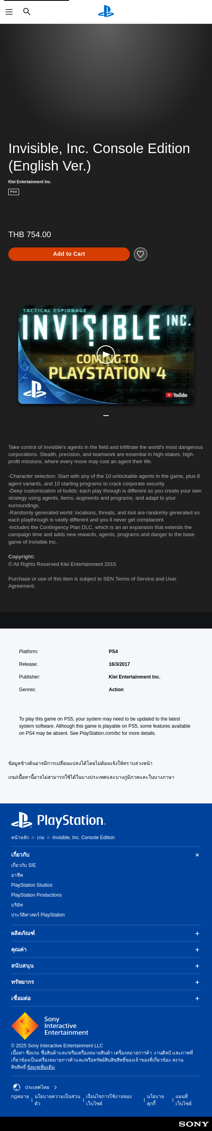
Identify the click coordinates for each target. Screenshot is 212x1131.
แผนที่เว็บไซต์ (183, 1100)
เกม (40, 837)
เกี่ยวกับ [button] (106, 855)
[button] (106, 354)
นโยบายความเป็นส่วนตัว (57, 1100)
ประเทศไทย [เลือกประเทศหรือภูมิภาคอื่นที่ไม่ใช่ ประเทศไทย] (35, 1087)
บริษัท (17, 905)
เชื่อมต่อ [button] (106, 998)
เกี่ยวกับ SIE (23, 865)
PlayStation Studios (31, 885)
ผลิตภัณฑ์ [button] (106, 933)
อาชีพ (17, 875)
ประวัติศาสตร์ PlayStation (38, 915)
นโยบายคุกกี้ (155, 1100)
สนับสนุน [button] (106, 966)
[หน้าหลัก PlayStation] (106, 12)
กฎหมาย (20, 1096)
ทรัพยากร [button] (106, 982)
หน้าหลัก (20, 837)
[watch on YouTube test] (176, 395)
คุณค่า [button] (106, 949)
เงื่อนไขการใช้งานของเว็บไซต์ (109, 1100)
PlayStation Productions (36, 895)
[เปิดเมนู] (9, 12)
